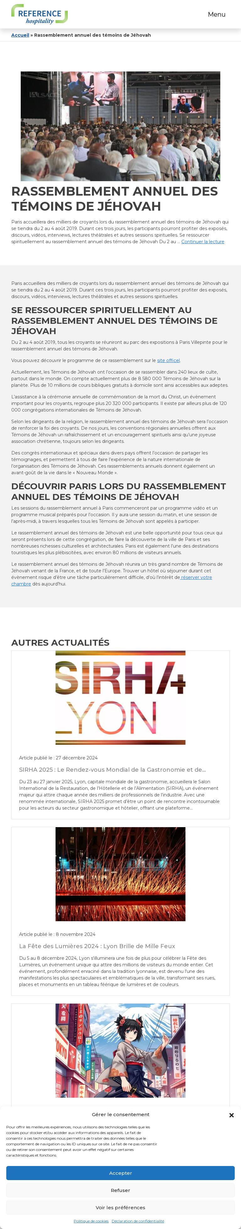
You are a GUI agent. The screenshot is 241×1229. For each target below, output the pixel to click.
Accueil (20, 35)
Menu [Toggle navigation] (217, 14)
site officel (168, 360)
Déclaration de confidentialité (138, 1221)
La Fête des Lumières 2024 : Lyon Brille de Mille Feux (97, 945)
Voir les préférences (120, 1208)
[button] (231, 1114)
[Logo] (39, 14)
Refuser (120, 1190)
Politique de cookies (91, 1221)
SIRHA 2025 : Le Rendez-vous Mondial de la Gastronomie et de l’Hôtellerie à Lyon (110, 773)
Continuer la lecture (202, 241)
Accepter (120, 1173)
